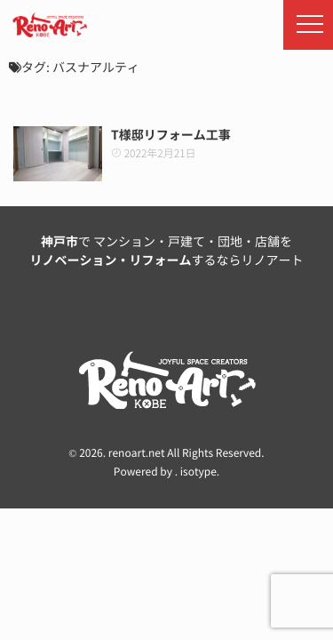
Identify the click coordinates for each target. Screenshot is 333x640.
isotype (198, 472)
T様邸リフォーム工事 (171, 135)
